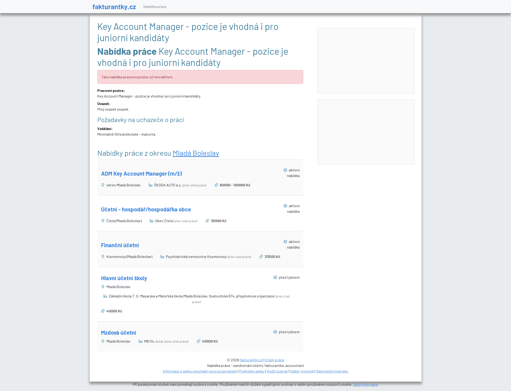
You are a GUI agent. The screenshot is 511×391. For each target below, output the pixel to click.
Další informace (365, 384)
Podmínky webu (252, 371)
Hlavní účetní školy (124, 278)
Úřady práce (274, 360)
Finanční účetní (120, 245)
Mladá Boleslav (196, 152)
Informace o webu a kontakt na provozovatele (200, 371)
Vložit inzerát (277, 371)
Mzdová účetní (118, 332)
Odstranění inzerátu (332, 371)
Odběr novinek (302, 371)
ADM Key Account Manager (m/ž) (141, 173)
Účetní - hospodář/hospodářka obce (146, 209)
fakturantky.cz (114, 6)
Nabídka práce (155, 6)
